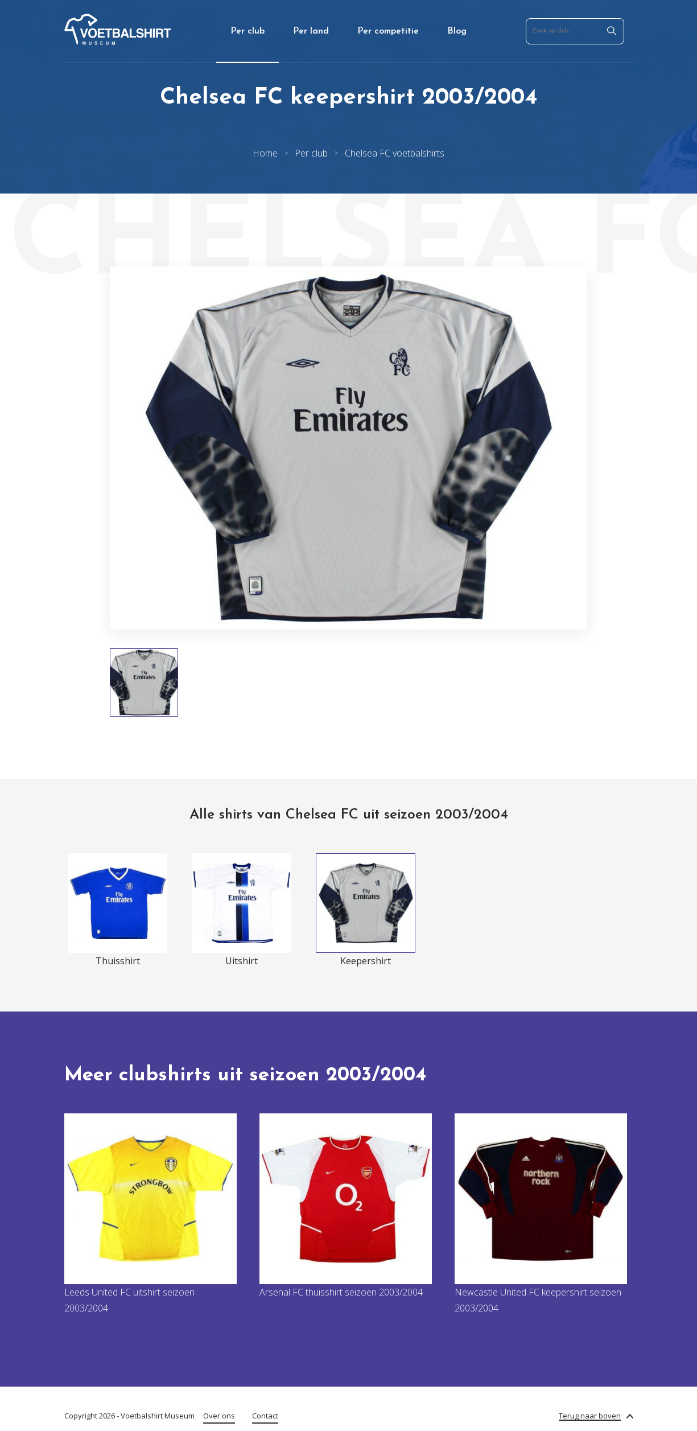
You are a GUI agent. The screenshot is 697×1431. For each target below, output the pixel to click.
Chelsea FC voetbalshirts (394, 153)
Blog (457, 31)
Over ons (219, 1416)
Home (265, 153)
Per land (311, 31)
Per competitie (388, 31)
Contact (265, 1416)
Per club (247, 31)
